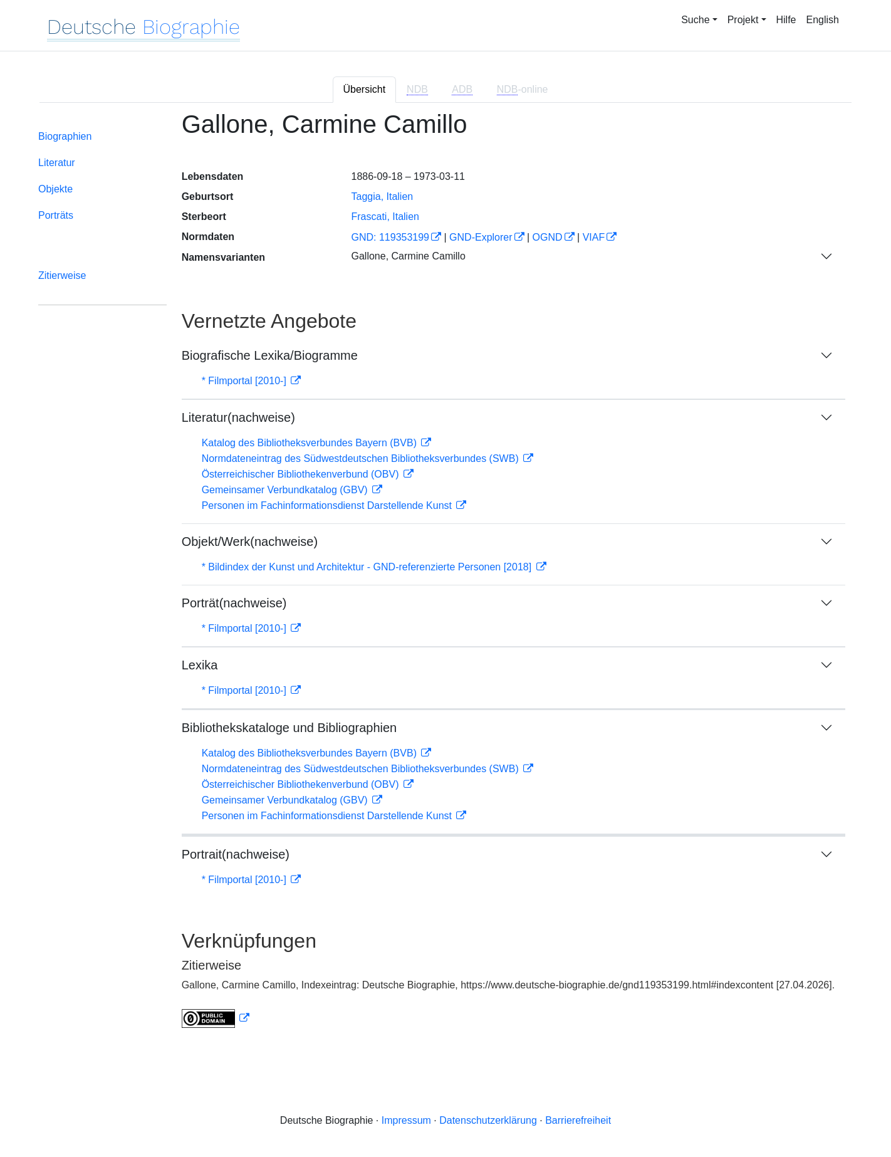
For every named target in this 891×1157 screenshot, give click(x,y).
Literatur (56, 162)
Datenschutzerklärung (488, 1120)
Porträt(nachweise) (234, 603)
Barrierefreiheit (578, 1120)
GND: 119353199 (390, 237)
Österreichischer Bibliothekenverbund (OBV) (302, 474)
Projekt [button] (743, 19)
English (822, 19)
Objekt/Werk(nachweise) (250, 541)
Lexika (200, 665)
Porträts (55, 215)
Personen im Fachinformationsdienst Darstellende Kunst (328, 505)
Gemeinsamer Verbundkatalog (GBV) (286, 489)
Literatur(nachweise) (238, 417)
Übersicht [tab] (364, 89)
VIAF (594, 237)
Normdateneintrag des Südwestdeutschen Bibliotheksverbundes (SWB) (362, 458)
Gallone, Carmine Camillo (408, 256)
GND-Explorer (480, 237)
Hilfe (786, 19)
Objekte (55, 189)
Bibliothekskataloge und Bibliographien (289, 728)
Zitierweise (62, 275)
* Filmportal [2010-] (245, 380)
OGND (548, 237)
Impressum (406, 1120)
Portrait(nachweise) (235, 854)
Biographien (64, 136)
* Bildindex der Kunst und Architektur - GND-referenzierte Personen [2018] (368, 567)
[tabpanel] (445, 577)
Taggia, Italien (382, 196)
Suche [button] (695, 19)
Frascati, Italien (385, 216)
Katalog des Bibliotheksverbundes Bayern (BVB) (311, 442)
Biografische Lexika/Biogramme (270, 355)
